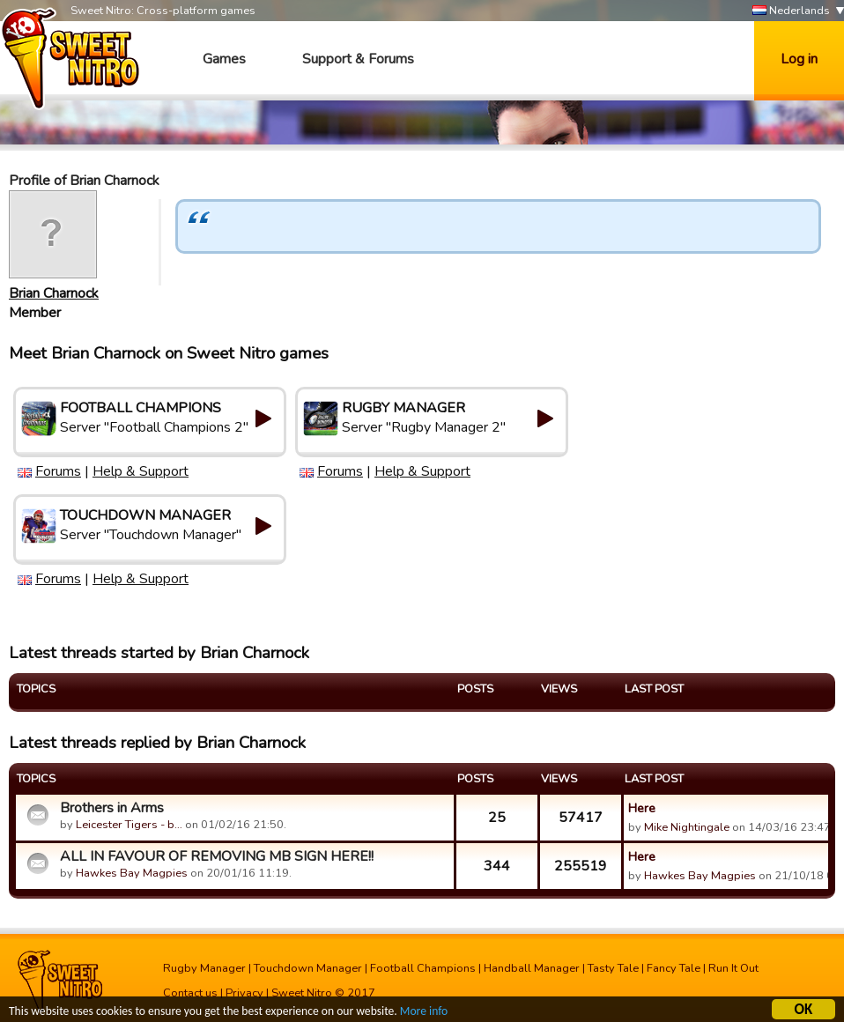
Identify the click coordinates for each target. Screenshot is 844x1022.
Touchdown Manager (308, 968)
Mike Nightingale (686, 827)
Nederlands (791, 11)
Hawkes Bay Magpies (132, 873)
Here (641, 808)
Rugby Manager (204, 968)
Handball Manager (532, 968)
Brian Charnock (54, 293)
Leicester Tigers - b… (129, 825)
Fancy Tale (673, 968)
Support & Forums (358, 59)
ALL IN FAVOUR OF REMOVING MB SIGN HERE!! (217, 856)
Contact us (190, 993)
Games (224, 59)
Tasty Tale (613, 968)
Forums (58, 471)
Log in (799, 59)
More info (424, 1012)
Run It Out (733, 968)
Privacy (244, 993)
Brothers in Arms (112, 808)
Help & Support (141, 471)
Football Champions (423, 968)
